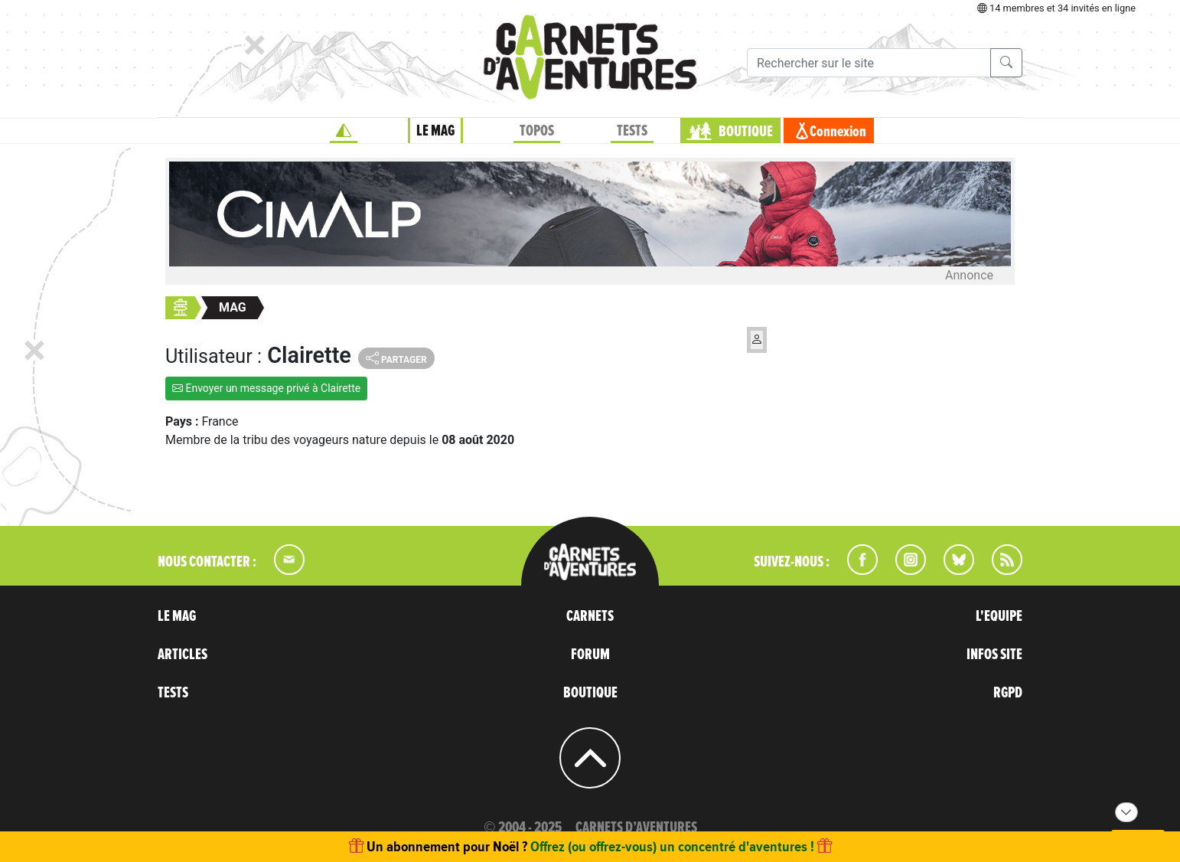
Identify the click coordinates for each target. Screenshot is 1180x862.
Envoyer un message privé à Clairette (266, 388)
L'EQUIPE (999, 616)
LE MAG (435, 131)
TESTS (632, 131)
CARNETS (590, 616)
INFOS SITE (994, 654)
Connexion (838, 131)
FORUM (590, 654)
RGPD (1007, 692)
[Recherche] (869, 62)
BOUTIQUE (746, 131)
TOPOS (537, 131)
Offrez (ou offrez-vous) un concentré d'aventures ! (672, 846)
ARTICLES (182, 654)
